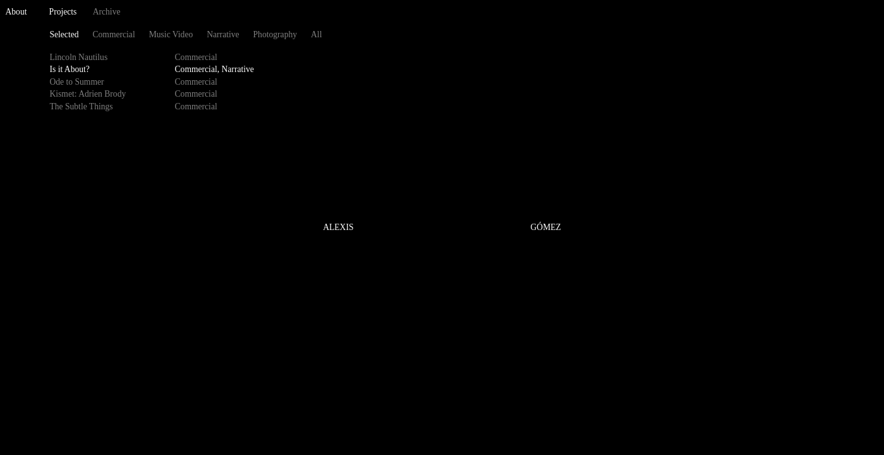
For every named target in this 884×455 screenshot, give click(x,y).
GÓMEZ (546, 228)
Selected (63, 34)
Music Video (171, 34)
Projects (63, 11)
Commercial (113, 34)
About (16, 11)
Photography (275, 34)
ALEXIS (338, 228)
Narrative (223, 34)
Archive (107, 11)
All (316, 34)
